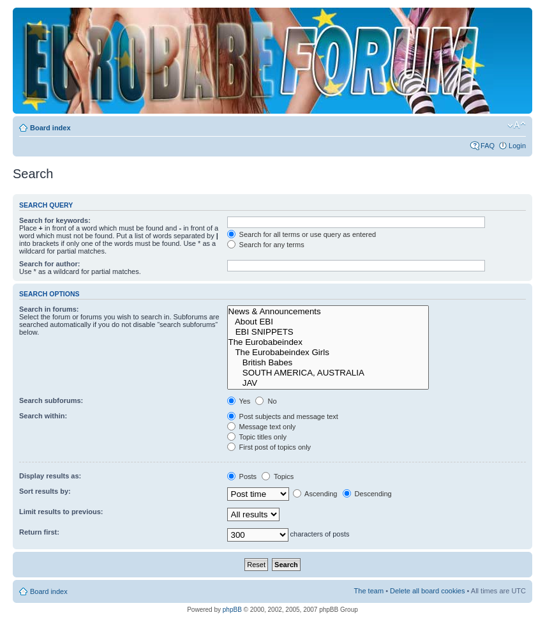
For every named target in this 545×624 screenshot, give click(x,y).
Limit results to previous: (61, 511)
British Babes (328, 363)
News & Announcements (328, 312)
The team (369, 591)
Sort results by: (45, 491)
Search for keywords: (55, 220)
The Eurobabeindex (328, 342)
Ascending (315, 494)
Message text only (261, 426)
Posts (242, 476)
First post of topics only (269, 447)
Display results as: (50, 476)
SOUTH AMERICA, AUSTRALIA (328, 373)
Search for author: (49, 264)
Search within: (43, 416)
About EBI (328, 322)
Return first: (39, 532)
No (265, 401)
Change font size (516, 125)
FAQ (488, 145)
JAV (328, 383)
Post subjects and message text (282, 416)
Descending (367, 494)
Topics (278, 476)
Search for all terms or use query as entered (302, 234)
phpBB (232, 609)
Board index (50, 128)
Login (517, 145)
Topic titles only (257, 437)
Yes (239, 401)
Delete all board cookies (427, 591)
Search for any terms (265, 244)
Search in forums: (49, 309)
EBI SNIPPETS (328, 332)
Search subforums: (51, 400)
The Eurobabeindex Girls (328, 352)
